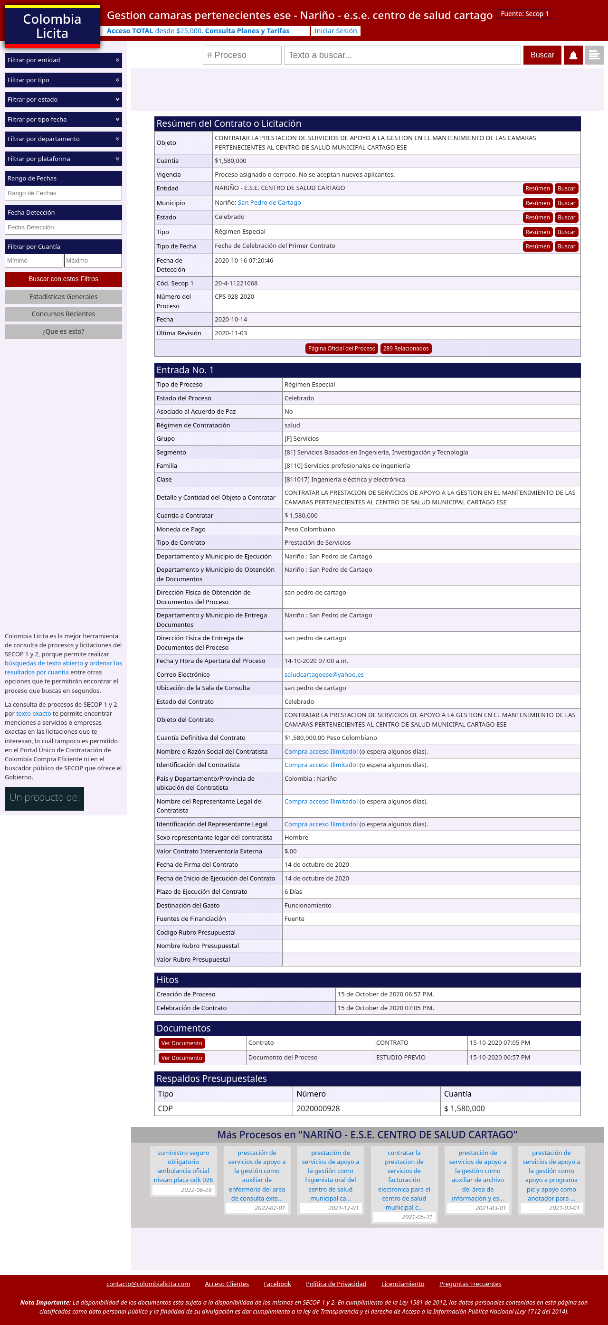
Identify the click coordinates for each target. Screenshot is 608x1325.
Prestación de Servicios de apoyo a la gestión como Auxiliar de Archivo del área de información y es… (478, 1175)
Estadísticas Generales (63, 296)
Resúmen (537, 188)
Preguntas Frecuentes (470, 1283)
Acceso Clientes (227, 1283)
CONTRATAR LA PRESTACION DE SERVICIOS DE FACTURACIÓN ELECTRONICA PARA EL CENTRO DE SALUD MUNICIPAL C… (404, 1179)
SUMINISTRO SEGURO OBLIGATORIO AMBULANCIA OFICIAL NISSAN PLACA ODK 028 (183, 1166)
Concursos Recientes (63, 313)
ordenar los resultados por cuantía (63, 667)
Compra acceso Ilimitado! (321, 751)
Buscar (566, 188)
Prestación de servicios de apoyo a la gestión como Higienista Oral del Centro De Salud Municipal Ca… (331, 1175)
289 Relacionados (406, 348)
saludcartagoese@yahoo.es (324, 674)
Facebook (277, 1283)
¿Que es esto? (63, 331)
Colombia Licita (52, 26)
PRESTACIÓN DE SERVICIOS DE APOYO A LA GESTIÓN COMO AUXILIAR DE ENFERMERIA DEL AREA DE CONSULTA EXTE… (257, 1175)
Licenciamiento (403, 1283)
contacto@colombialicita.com (148, 1283)
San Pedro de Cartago (269, 202)
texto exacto (33, 713)
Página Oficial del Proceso (342, 348)
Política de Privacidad (336, 1283)
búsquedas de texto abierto (44, 663)
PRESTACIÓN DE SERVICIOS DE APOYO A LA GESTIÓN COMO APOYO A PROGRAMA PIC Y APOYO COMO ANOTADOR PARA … (551, 1175)
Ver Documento (182, 1043)
